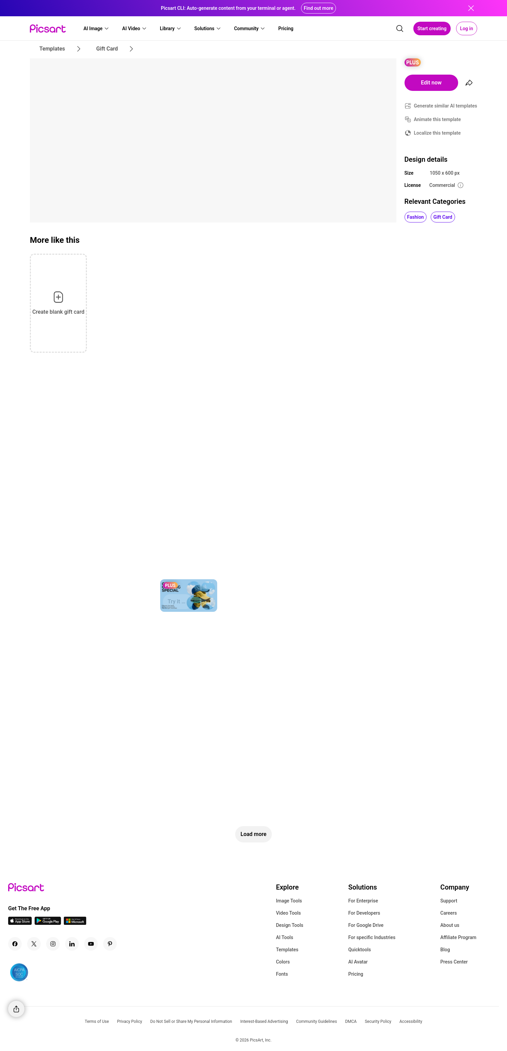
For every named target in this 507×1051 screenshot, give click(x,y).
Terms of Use (97, 1021)
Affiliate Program (458, 937)
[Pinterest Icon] (110, 944)
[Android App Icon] (48, 923)
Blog (445, 949)
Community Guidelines (316, 1021)
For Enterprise (363, 900)
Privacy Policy (129, 1021)
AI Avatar (358, 962)
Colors (283, 962)
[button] (96, 28)
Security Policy (378, 1021)
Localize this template (437, 133)
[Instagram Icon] (53, 944)
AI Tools (284, 937)
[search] (400, 28)
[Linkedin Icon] (72, 944)
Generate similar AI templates (445, 106)
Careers (448, 913)
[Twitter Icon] (34, 944)
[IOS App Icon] (20, 923)
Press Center (454, 962)
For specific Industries (371, 937)
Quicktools (359, 949)
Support (448, 900)
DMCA (351, 1021)
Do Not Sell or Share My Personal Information (191, 1021)
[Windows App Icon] (75, 923)
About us (449, 925)
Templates (287, 949)
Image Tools (289, 900)
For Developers (364, 913)
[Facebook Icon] (15, 944)
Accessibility (410, 1021)
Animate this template (437, 119)
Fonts (282, 974)
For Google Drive (365, 925)
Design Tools (289, 925)
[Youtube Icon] (91, 944)
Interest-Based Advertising (264, 1021)
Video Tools (288, 913)
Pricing (355, 974)
